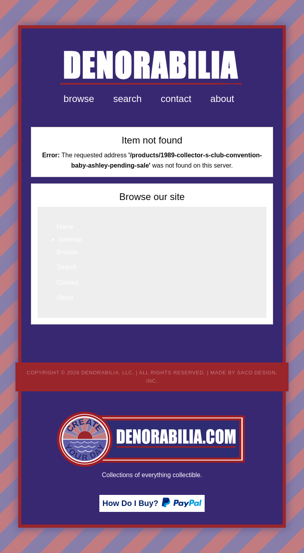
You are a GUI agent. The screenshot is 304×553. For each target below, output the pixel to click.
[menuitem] (79, 99)
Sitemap (70, 239)
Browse (79, 98)
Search (127, 98)
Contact (176, 98)
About (222, 98)
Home (65, 226)
